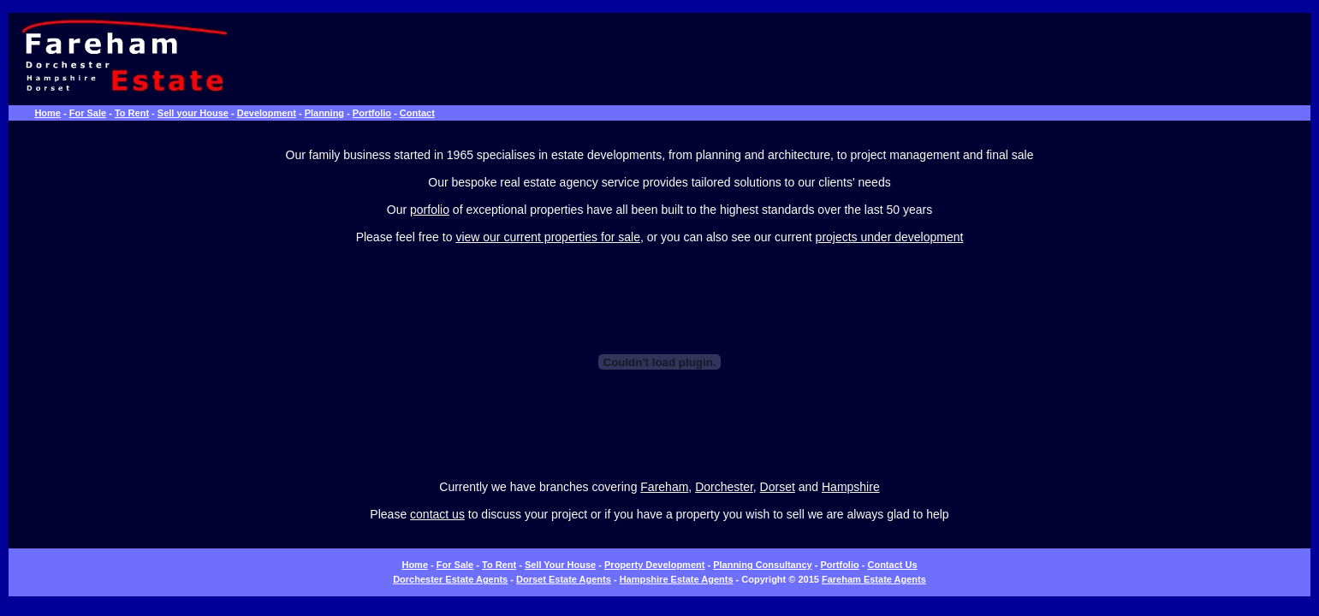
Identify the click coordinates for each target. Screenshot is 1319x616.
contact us (437, 514)
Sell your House (193, 113)
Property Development (654, 565)
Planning (324, 113)
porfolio (429, 209)
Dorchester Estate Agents (450, 579)
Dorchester (724, 487)
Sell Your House (560, 565)
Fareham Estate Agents (874, 579)
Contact (417, 113)
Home (47, 113)
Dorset (777, 487)
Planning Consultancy (762, 565)
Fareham (664, 487)
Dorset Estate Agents (563, 579)
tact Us (902, 565)
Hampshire (851, 487)
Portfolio (372, 113)
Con (876, 565)
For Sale (87, 113)
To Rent (132, 113)
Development (266, 113)
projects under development (890, 237)
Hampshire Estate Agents (677, 579)
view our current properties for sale (547, 237)
